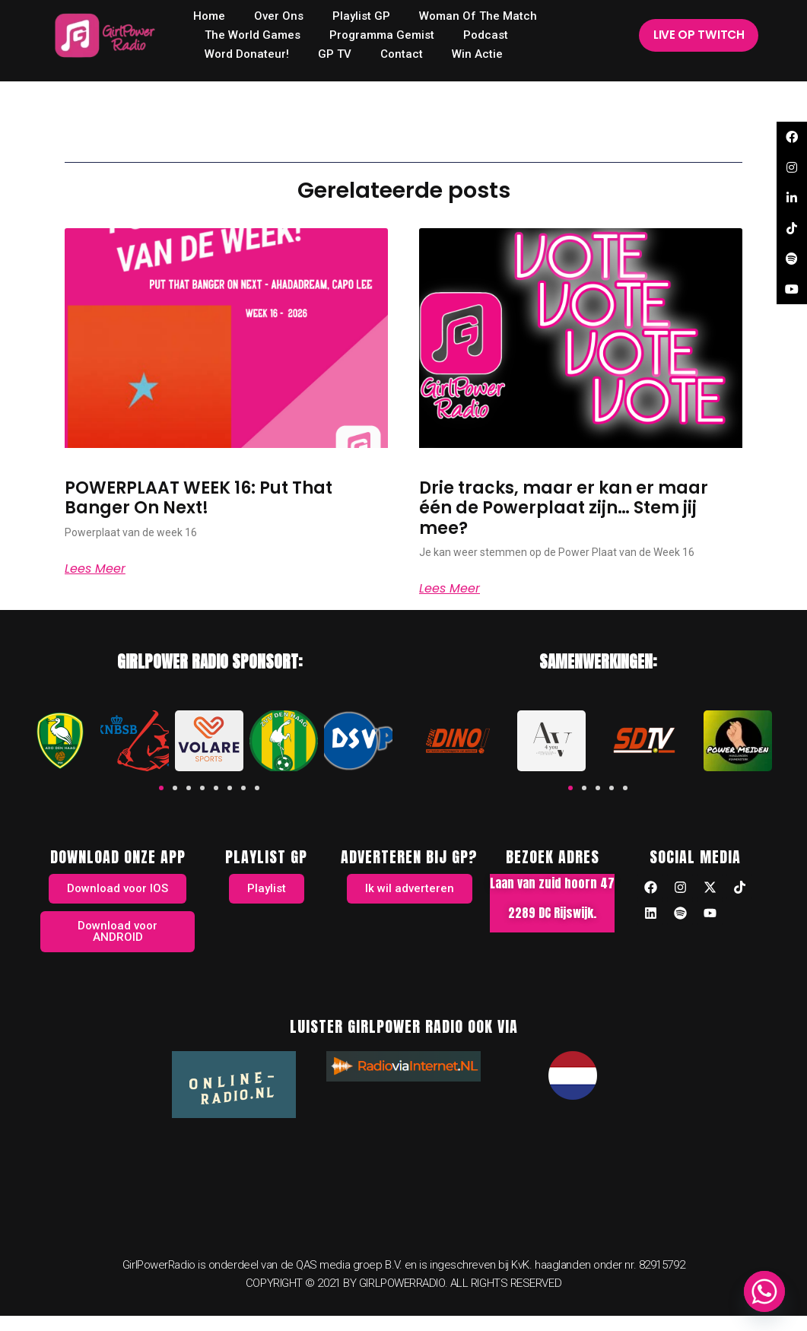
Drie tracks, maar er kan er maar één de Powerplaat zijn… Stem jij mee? (563, 508)
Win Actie (477, 54)
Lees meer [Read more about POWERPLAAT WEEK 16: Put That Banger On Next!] (95, 569)
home (209, 16)
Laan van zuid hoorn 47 (552, 883)
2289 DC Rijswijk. (552, 913)
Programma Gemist (381, 35)
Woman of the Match (478, 16)
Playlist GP (361, 16)
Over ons (278, 16)
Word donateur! (247, 54)
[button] (161, 788)
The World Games (252, 35)
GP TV (334, 54)
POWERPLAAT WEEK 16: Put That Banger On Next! (198, 497)
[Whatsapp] (764, 1291)
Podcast (485, 35)
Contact (401, 54)
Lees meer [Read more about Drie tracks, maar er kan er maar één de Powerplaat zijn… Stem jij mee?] (449, 589)
